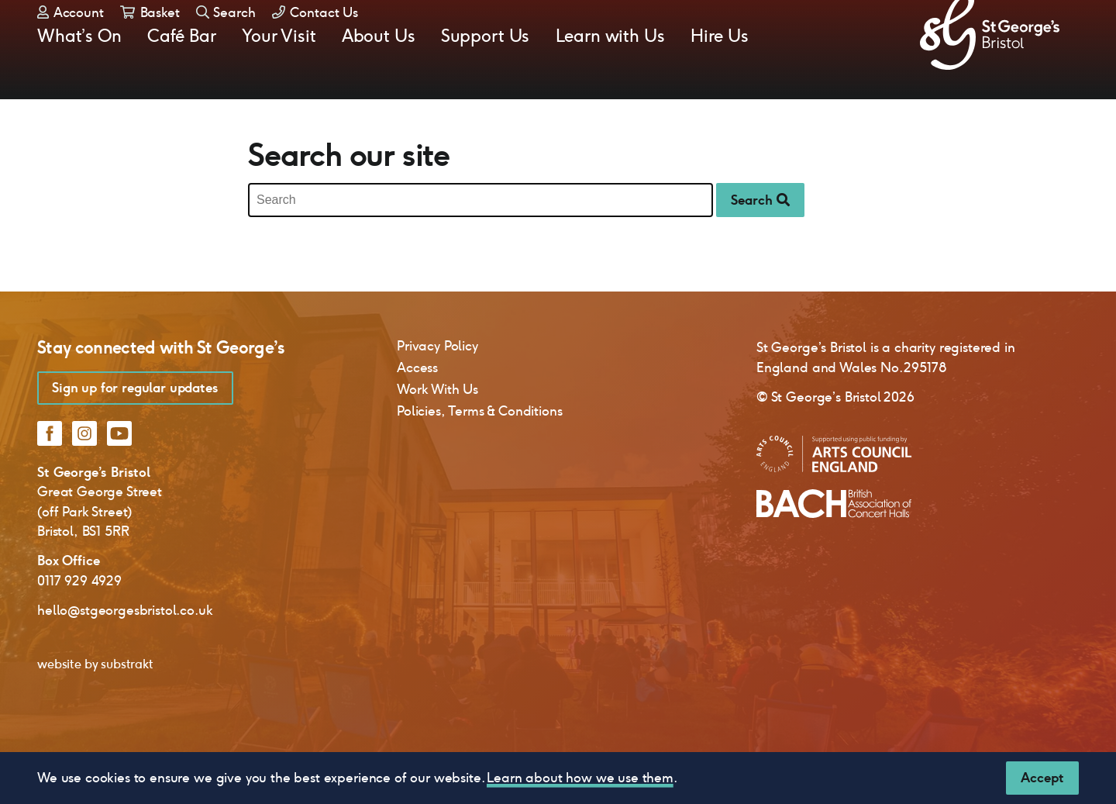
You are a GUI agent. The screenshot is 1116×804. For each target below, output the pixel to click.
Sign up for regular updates (135, 434)
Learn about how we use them (580, 777)
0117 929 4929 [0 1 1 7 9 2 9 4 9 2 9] (79, 627)
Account (70, 39)
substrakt (127, 710)
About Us (378, 74)
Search (226, 39)
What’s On (79, 74)
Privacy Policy (437, 392)
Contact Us (315, 39)
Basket (150, 39)
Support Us (485, 74)
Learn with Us (610, 74)
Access (417, 414)
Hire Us (720, 74)
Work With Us (437, 435)
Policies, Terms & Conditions (480, 457)
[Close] (1042, 778)
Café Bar (181, 74)
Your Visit (278, 74)
